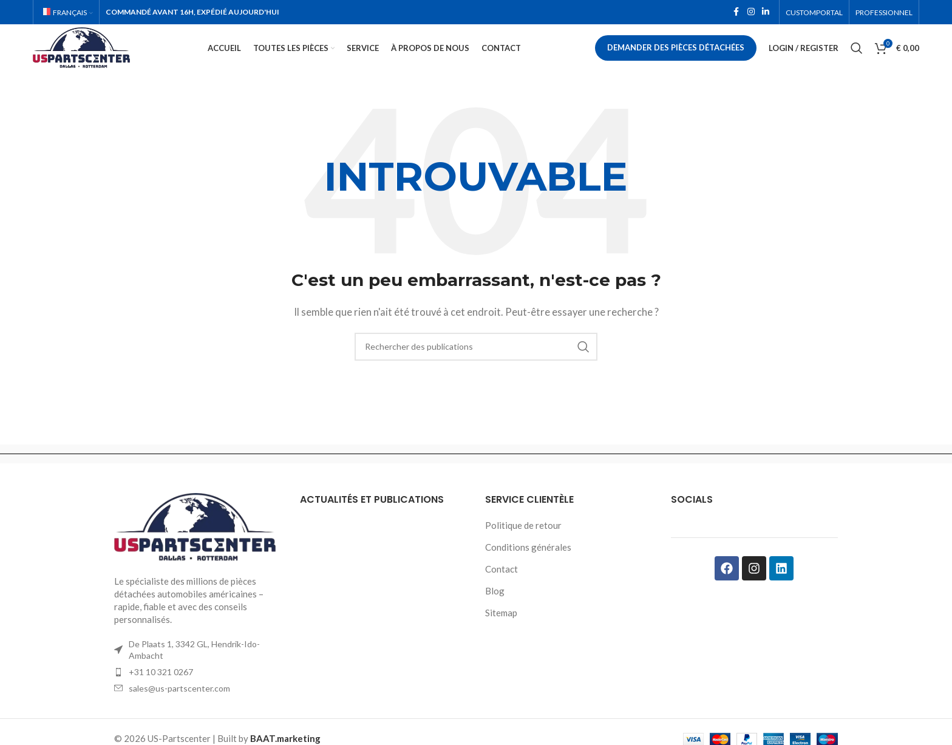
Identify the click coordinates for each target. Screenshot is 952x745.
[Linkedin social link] (765, 13)
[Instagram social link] (751, 13)
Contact (501, 585)
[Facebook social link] (736, 13)
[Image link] (198, 544)
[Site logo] (102, 55)
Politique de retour (523, 542)
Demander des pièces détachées (675, 57)
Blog (495, 607)
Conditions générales (528, 564)
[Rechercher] (857, 58)
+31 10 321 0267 (161, 689)
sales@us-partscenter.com (179, 705)
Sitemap (501, 629)
